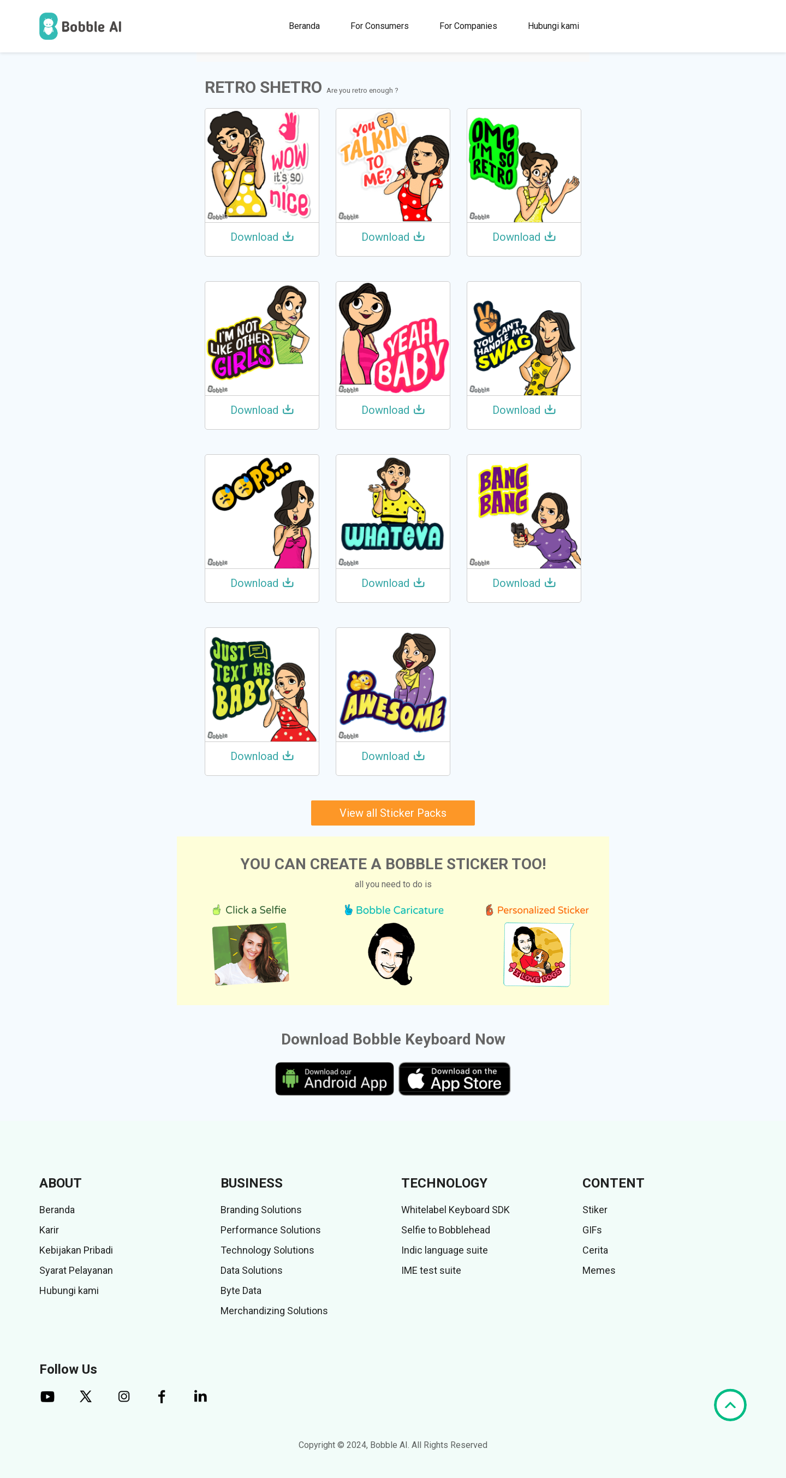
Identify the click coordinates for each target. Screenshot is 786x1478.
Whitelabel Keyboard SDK (455, 1209)
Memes (599, 1270)
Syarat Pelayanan (76, 1270)
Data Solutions (252, 1270)
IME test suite (431, 1270)
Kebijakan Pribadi (76, 1250)
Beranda (304, 26)
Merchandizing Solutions (274, 1310)
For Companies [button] (468, 26)
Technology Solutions (267, 1250)
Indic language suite (444, 1250)
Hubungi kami (553, 26)
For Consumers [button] (379, 26)
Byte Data (241, 1290)
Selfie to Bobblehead (445, 1230)
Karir (49, 1230)
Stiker (595, 1209)
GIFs (592, 1230)
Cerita (595, 1250)
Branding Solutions (261, 1209)
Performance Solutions (271, 1230)
